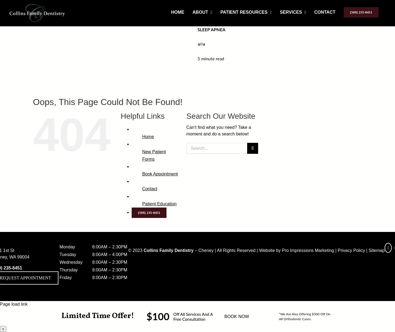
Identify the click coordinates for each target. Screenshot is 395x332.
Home (148, 136)
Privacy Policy (351, 250)
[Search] (252, 148)
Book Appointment (160, 174)
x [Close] (3, 329)
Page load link (14, 304)
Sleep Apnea (211, 29)
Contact (149, 188)
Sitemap (377, 250)
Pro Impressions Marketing (308, 250)
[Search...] (216, 148)
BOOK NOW (236, 316)
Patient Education (159, 204)
